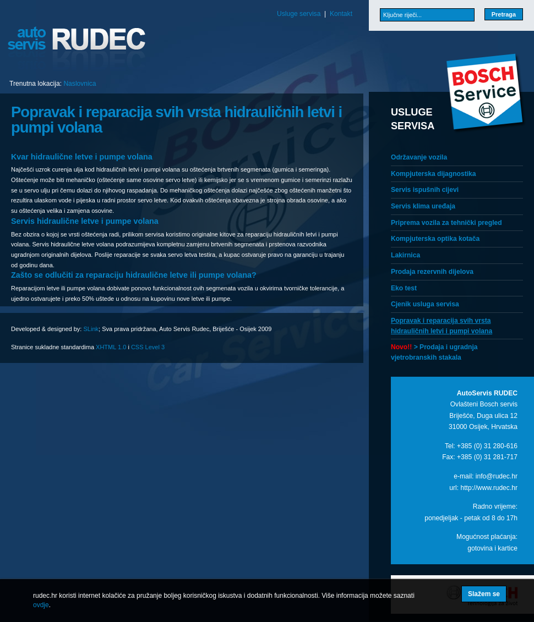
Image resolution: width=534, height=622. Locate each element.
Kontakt (341, 14)
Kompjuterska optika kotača (435, 239)
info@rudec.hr (496, 476)
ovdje (41, 605)
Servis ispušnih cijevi (425, 190)
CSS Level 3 (148, 347)
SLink (91, 329)
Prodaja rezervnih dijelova (432, 272)
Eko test (404, 288)
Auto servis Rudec (77, 49)
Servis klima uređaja (423, 206)
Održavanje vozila (419, 157)
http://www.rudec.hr (488, 488)
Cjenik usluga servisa (425, 304)
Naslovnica (79, 83)
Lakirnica (405, 255)
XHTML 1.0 (111, 347)
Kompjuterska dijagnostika (433, 174)
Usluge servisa (298, 14)
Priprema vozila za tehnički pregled (446, 223)
